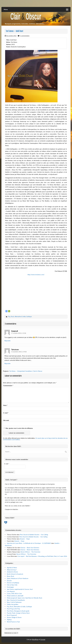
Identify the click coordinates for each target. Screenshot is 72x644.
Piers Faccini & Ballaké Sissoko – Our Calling (34, 534)
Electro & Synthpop (13, 583)
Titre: (8, 40)
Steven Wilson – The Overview (30, 552)
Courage (42, 639)
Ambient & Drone (12, 572)
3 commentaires (24, 36)
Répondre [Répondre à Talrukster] (7, 363)
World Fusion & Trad (13, 622)
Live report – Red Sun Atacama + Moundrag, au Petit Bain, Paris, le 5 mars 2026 (42, 556)
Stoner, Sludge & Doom (14, 617)
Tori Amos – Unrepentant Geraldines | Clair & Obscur (25, 371)
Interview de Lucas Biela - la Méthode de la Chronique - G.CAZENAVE (29, 543)
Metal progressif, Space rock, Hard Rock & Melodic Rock (24, 598)
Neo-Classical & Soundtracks (16, 600)
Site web (6, 420)
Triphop (9, 619)
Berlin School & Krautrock (15, 574)
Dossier (9, 580)
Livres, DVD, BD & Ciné (14, 593)
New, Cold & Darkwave (14, 602)
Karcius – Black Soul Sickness (30, 547)
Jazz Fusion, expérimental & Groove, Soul (20, 589)
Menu (6, 9)
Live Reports (11, 591)
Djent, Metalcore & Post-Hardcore (17, 578)
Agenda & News (12, 567)
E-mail (5, 413)
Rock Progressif (12, 615)
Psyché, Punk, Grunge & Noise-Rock (18, 613)
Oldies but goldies (12, 604)
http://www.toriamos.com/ (36, 274)
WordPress (35, 639)
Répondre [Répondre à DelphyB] (7, 340)
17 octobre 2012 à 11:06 (18, 333)
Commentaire (8, 385)
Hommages (10, 587)
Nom (5, 405)
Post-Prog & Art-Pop (13, 609)
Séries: (8, 42)
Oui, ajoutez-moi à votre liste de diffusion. (18, 428)
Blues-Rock (10, 576)
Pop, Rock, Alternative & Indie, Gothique (20, 316)
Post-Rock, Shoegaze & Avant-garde (18, 611)
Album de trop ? (12, 570)
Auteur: (8, 44)
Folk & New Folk (12, 585)
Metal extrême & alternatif (15, 596)
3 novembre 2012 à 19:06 (19, 352)
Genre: (8, 47)
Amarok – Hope (25, 539)
